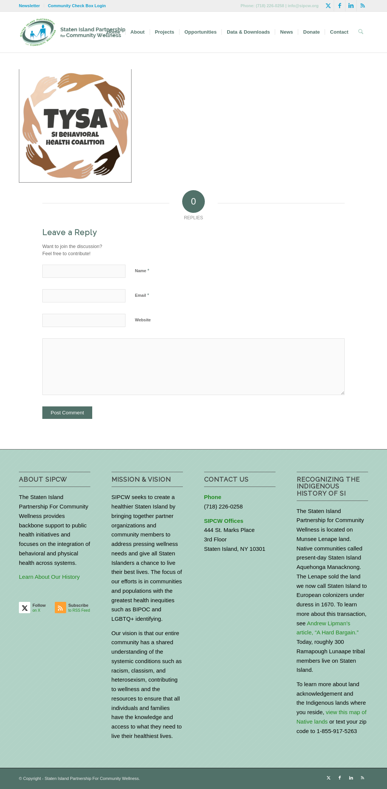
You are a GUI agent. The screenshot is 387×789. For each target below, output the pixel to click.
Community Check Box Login (77, 5)
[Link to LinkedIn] (350, 5)
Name (142, 270)
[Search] (360, 32)
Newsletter (29, 5)
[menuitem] (31, 6)
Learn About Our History (49, 577)
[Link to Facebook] (339, 5)
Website (143, 320)
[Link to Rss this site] (362, 5)
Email (142, 295)
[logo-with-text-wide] (73, 32)
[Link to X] (328, 5)
